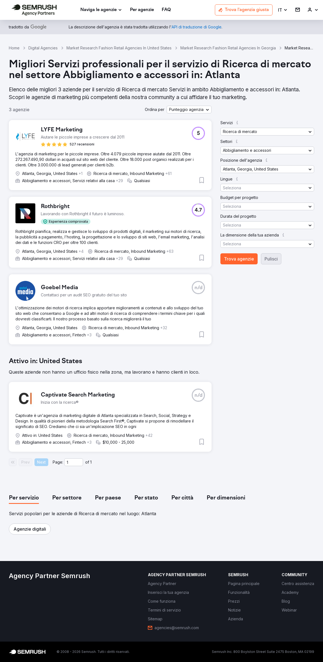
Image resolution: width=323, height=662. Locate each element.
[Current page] (74, 462)
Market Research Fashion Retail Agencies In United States (119, 48)
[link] (142, 10)
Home (14, 48)
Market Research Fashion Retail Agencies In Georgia (228, 48)
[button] (283, 10)
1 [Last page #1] (91, 462)
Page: (58, 462)
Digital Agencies (43, 48)
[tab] (24, 498)
